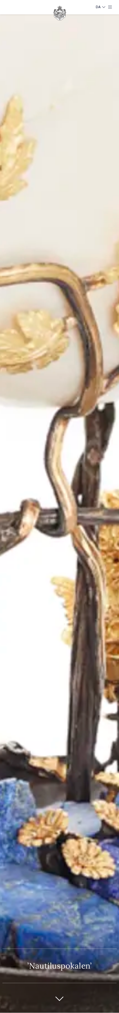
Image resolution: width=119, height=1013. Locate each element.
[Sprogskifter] (98, 7)
